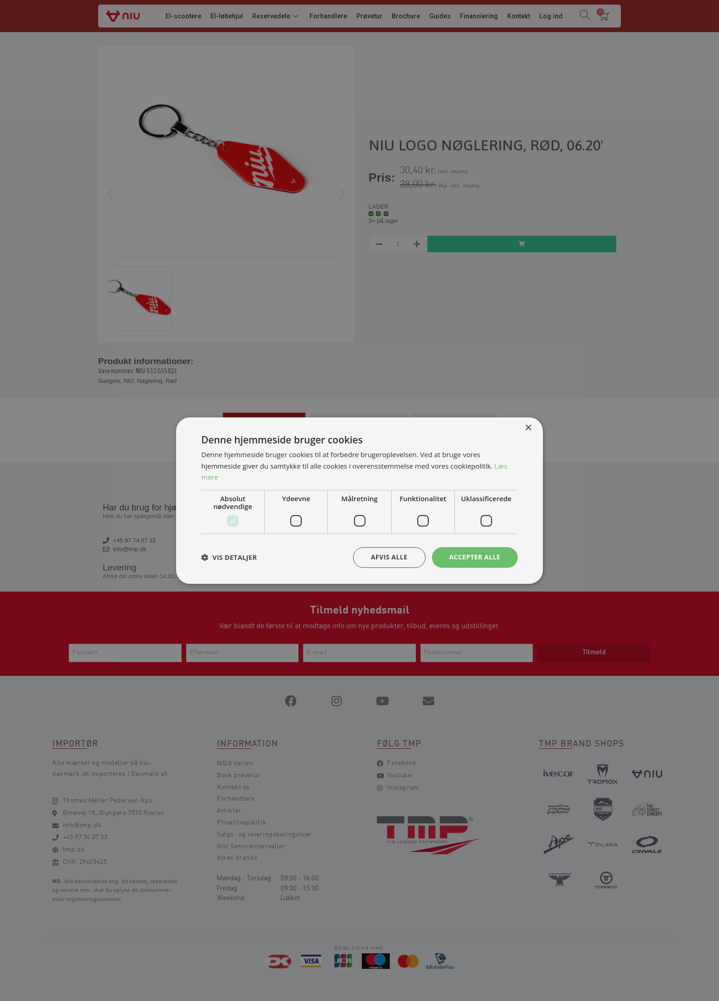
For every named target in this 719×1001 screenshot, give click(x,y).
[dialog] (359, 500)
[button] (229, 557)
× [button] (528, 428)
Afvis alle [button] (389, 557)
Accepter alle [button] (474, 557)
